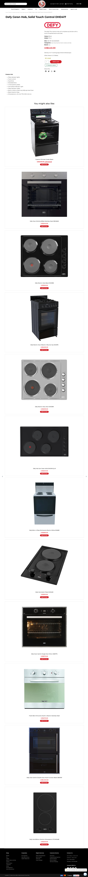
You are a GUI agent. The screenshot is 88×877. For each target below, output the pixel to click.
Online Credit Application (40, 855)
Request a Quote (51, 65)
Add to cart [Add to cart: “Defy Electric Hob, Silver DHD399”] (44, 411)
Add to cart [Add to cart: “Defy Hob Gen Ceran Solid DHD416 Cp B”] (44, 473)
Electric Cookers (9, 863)
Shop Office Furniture (25, 857)
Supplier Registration (25, 858)
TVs (6, 857)
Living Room (8, 864)
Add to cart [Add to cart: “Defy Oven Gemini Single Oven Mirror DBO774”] (44, 659)
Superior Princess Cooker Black (44, 159)
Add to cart (56, 61)
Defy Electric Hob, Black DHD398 (44, 283)
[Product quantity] (47, 61)
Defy (49, 44)
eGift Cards (38, 858)
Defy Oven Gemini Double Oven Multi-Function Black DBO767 (44, 777)
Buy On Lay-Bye (39, 857)
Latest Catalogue (39, 860)
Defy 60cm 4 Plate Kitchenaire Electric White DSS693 (44, 530)
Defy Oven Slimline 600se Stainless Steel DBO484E (44, 221)
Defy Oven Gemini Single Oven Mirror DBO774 (44, 654)
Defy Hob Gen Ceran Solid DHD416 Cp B (44, 468)
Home (7, 12)
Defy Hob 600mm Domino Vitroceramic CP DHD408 (44, 839)
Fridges (7, 858)
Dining (7, 866)
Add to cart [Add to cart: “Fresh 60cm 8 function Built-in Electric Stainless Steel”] (44, 720)
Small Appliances (9, 867)
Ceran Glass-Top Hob (24, 12)
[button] (45, 71)
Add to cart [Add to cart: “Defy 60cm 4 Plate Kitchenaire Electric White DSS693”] (44, 535)
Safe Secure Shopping (54, 861)
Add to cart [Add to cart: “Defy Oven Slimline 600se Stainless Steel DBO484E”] (44, 226)
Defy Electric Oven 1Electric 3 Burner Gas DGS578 (44, 344)
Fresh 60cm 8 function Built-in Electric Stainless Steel (44, 715)
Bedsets (7, 855)
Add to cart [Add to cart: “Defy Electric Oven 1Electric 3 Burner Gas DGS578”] (44, 350)
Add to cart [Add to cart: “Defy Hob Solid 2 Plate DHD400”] (44, 597)
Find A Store (52, 855)
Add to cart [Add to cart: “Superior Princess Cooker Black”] (44, 164)
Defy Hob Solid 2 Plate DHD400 (44, 592)
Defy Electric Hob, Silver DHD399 (44, 406)
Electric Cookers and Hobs (14, 12)
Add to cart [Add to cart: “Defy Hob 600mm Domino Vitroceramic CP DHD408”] (44, 844)
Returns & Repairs (53, 860)
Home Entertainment (10, 869)
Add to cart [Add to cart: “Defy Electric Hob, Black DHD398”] (44, 288)
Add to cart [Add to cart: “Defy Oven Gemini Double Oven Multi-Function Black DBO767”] (44, 782)
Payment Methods (53, 858)
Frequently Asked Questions (55, 857)
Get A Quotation (24, 855)
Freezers (7, 861)
